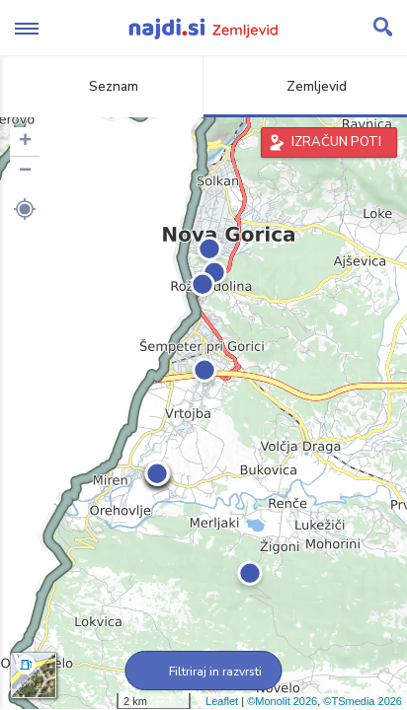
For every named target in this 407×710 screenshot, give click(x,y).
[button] (25, 209)
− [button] (25, 171)
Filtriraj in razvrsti (204, 671)
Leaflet (221, 701)
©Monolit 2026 (282, 701)
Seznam (102, 86)
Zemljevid (305, 86)
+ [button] (25, 142)
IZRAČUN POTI (336, 142)
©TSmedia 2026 (362, 701)
